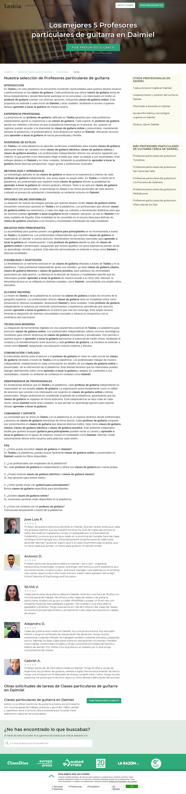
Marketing (58, 789)
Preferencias (76, 786)
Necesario (58, 786)
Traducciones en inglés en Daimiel (152, 88)
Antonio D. (33, 556)
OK (131, 786)
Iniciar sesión (175, 5)
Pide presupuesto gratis (93, 47)
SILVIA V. (31, 587)
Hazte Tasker (125, 5)
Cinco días (18, 763)
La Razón (128, 763)
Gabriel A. (32, 661)
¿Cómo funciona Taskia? (39, 5)
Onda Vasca (156, 763)
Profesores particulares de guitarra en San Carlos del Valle (154, 169)
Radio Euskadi (73, 763)
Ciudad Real (62, 72)
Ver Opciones (116, 788)
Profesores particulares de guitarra (35, 72)
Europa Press (45, 763)
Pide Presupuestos (151, 5)
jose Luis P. (33, 519)
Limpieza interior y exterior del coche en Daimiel (155, 97)
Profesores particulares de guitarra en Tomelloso (154, 158)
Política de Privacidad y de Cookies (123, 781)
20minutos (101, 763)
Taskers (8, 72)
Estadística (94, 786)
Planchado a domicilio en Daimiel (151, 106)
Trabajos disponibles (69, 5)
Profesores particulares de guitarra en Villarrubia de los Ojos (154, 202)
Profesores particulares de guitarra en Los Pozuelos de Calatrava (154, 180)
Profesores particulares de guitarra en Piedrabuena (154, 191)
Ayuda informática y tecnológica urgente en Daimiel (151, 115)
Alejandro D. (34, 624)
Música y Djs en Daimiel (146, 124)
